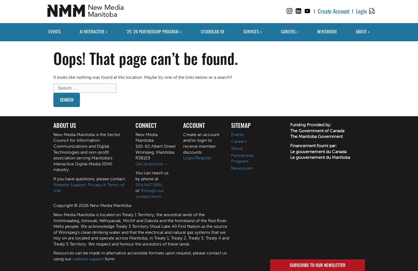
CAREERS (288, 31)
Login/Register (197, 157)
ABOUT (361, 31)
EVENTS (54, 31)
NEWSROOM (327, 31)
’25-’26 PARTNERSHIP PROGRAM (152, 31)
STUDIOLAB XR (212, 31)
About (237, 148)
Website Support (69, 184)
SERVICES (251, 31)
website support (88, 258)
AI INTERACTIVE (92, 31)
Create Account (333, 11)
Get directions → (152, 163)
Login (361, 11)
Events (237, 134)
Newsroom (242, 168)
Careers (239, 141)
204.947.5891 (149, 184)
